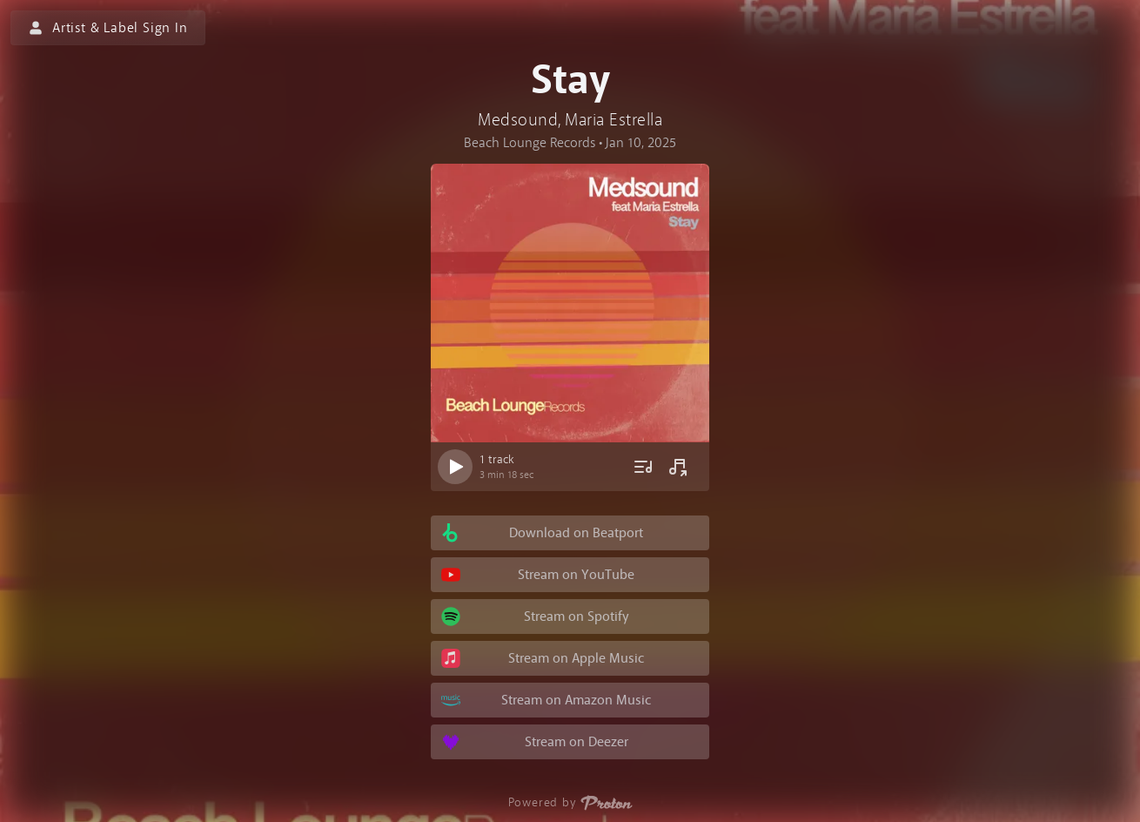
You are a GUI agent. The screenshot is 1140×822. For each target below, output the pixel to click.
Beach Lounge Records (529, 143)
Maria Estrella (613, 120)
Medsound (518, 120)
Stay (570, 80)
